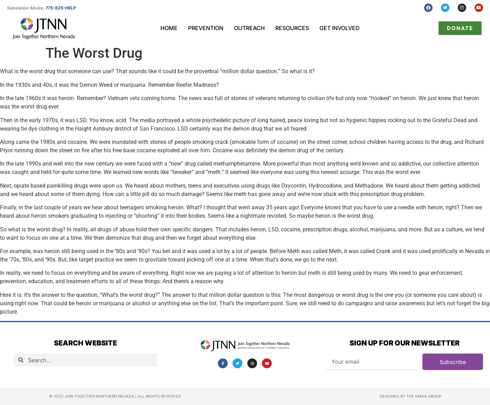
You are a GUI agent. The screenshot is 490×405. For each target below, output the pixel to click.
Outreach (249, 28)
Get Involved (339, 28)
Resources (292, 28)
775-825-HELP (61, 8)
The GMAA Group (423, 396)
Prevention (205, 28)
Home (169, 28)
